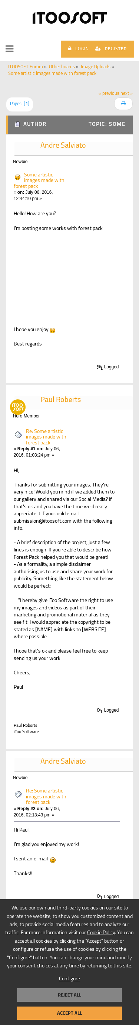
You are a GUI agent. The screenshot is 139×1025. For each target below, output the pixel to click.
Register (111, 48)
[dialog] (69, 962)
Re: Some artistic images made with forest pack (46, 437)
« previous (109, 94)
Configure (69, 979)
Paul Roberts (60, 400)
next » (126, 94)
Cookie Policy (101, 933)
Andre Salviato (63, 145)
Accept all (69, 1013)
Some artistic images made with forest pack (39, 180)
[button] (9, 49)
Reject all (69, 994)
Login (78, 48)
